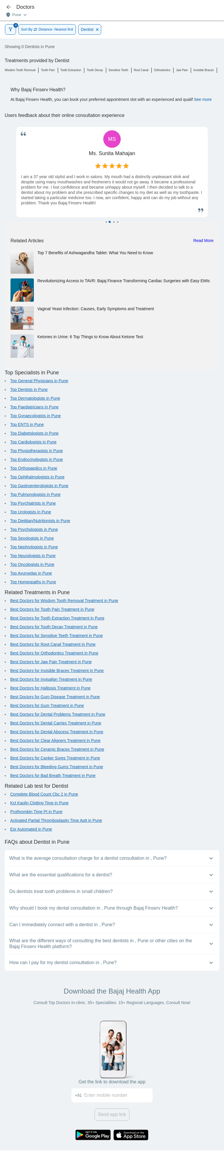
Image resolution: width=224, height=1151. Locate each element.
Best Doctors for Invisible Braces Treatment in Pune (57, 670)
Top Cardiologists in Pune (33, 442)
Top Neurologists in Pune (33, 555)
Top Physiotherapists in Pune (36, 450)
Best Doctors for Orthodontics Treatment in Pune (54, 653)
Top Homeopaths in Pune (33, 582)
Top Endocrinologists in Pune (36, 459)
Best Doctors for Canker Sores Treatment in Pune (55, 758)
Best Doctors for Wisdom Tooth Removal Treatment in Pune (64, 600)
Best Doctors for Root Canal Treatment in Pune (53, 644)
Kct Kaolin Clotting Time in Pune (39, 803)
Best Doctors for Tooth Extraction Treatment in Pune (57, 618)
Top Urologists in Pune (30, 512)
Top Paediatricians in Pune (34, 407)
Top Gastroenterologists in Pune (39, 485)
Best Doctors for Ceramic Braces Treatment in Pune (57, 749)
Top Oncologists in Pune (32, 564)
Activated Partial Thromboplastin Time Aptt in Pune (56, 820)
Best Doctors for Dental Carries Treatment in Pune (55, 723)
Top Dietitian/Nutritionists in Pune (40, 520)
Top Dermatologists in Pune (35, 398)
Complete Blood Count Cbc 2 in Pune (44, 794)
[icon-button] (9, 7)
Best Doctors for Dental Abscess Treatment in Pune (56, 731)
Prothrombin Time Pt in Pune (36, 811)
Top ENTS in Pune (27, 424)
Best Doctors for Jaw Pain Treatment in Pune (51, 661)
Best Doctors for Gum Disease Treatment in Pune (55, 696)
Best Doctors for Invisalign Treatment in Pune (51, 679)
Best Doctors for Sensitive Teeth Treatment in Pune (56, 635)
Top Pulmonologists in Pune (35, 494)
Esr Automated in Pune (31, 829)
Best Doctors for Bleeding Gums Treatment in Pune (56, 766)
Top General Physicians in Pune (39, 380)
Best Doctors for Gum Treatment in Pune (47, 705)
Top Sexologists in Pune (32, 538)
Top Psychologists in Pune (34, 529)
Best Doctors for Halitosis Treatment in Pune (50, 688)
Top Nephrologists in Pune (34, 547)
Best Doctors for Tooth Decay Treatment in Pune (54, 626)
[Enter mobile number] (118, 1095)
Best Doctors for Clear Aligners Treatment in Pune (55, 740)
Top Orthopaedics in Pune (33, 468)
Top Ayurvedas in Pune (31, 573)
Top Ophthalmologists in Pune (37, 477)
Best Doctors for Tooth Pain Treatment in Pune (52, 609)
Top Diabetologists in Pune (34, 433)
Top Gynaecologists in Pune (35, 415)
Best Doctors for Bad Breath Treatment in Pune (53, 775)
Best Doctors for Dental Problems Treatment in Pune (57, 714)
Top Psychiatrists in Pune (33, 503)
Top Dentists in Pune (29, 389)
